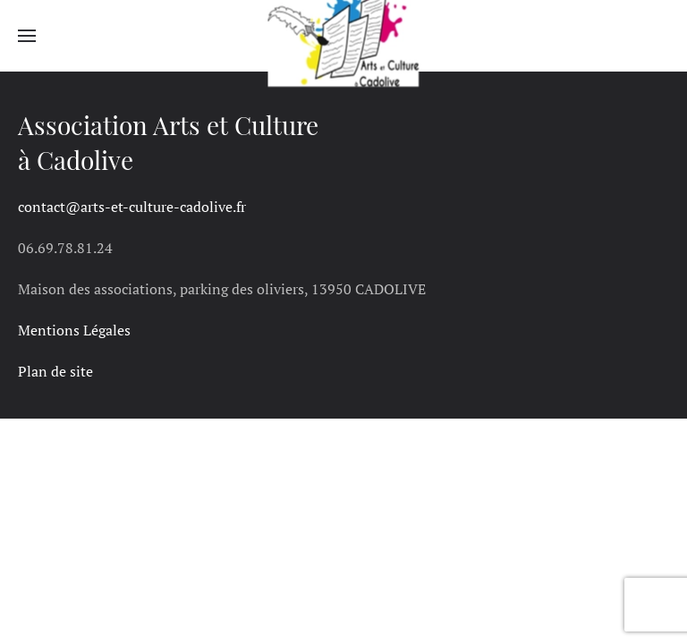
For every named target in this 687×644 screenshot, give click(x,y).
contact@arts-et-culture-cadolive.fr (132, 206)
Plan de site (55, 371)
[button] (27, 36)
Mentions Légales (74, 330)
